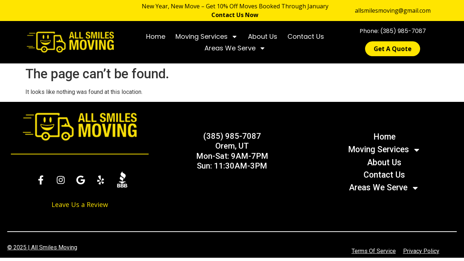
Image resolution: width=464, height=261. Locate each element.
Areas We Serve (235, 48)
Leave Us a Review (79, 204)
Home (155, 36)
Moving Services (206, 36)
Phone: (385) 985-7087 (393, 31)
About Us (262, 36)
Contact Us (305, 36)
